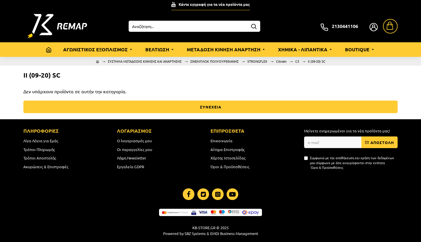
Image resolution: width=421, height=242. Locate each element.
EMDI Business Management (234, 233)
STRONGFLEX (257, 61)
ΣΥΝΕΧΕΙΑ (210, 106)
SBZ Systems (195, 233)
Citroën (281, 61)
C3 (297, 61)
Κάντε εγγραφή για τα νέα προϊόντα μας (214, 4)
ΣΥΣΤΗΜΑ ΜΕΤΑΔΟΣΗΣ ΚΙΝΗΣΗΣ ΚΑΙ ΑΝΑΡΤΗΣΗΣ (145, 61)
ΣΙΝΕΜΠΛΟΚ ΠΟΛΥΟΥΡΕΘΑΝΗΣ (214, 61)
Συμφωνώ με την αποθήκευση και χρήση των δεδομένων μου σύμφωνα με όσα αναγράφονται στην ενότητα (349, 162)
